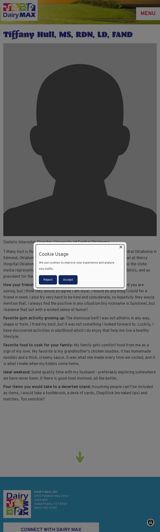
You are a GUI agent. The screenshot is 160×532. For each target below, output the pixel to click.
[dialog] (80, 266)
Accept (68, 280)
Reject (48, 280)
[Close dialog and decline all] (121, 247)
